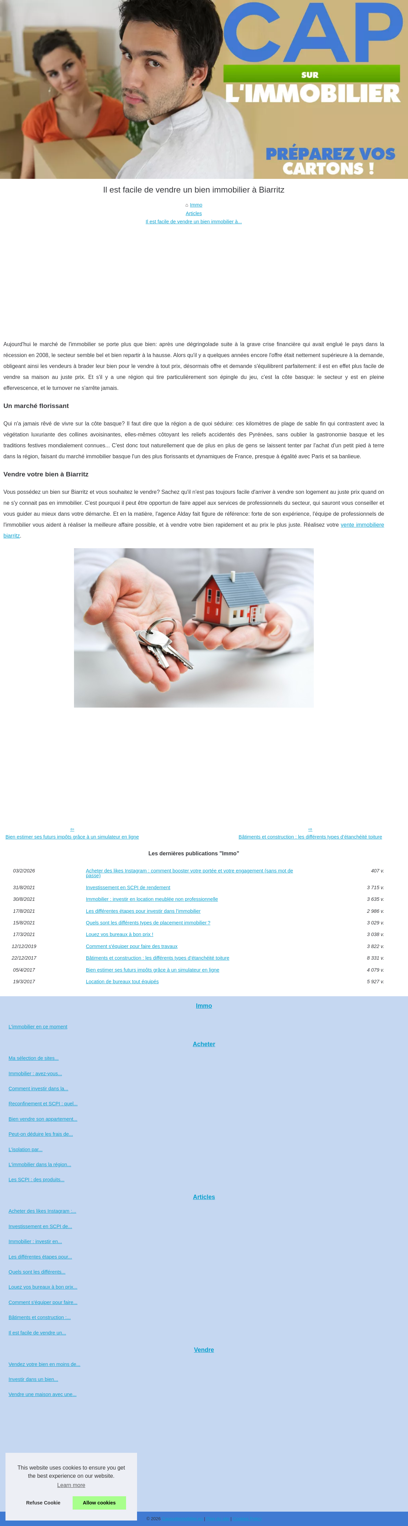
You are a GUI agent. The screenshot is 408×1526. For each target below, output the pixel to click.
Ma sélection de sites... (34, 1058)
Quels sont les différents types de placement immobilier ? (148, 922)
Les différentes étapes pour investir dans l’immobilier (143, 911)
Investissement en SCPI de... (40, 1226)
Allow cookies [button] (99, 1502)
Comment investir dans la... (38, 1088)
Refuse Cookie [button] (43, 1502)
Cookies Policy (247, 1518)
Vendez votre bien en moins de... (45, 1364)
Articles (194, 213)
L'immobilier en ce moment (38, 1026)
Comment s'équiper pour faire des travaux (132, 946)
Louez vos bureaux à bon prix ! (119, 934)
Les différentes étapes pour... (40, 1257)
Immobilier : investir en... (35, 1241)
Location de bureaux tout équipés (122, 981)
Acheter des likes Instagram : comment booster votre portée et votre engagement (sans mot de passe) (189, 873)
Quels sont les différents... (37, 1272)
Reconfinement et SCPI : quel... (43, 1103)
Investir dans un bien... (33, 1379)
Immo (196, 205)
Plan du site (217, 1518)
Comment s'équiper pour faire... (43, 1302)
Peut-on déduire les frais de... (41, 1134)
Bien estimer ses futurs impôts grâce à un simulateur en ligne (72, 837)
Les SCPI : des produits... (36, 1179)
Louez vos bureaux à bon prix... (43, 1287)
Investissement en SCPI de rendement (128, 887)
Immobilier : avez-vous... (35, 1073)
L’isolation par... (25, 1149)
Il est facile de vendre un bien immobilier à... (194, 221)
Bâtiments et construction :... (40, 1317)
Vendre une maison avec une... (42, 1394)
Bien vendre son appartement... (43, 1119)
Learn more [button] (71, 1485)
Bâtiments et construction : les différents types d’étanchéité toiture (310, 837)
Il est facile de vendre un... (37, 1333)
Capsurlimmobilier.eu (182, 1518)
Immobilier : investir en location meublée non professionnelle (152, 899)
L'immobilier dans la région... (40, 1164)
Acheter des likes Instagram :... (42, 1211)
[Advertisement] (193, 277)
